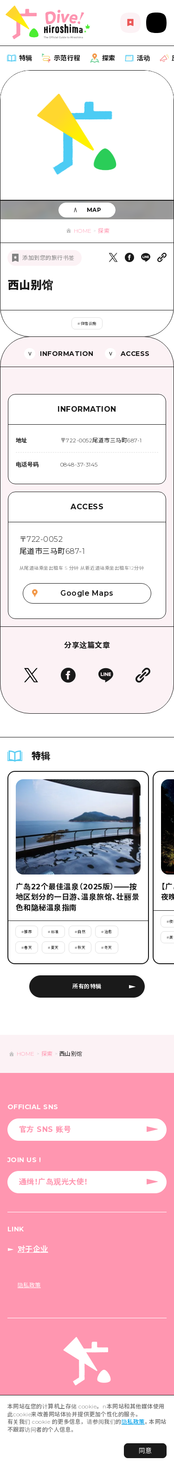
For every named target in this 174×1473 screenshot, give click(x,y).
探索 (104, 230)
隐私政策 (133, 1421)
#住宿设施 (87, 323)
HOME (83, 230)
